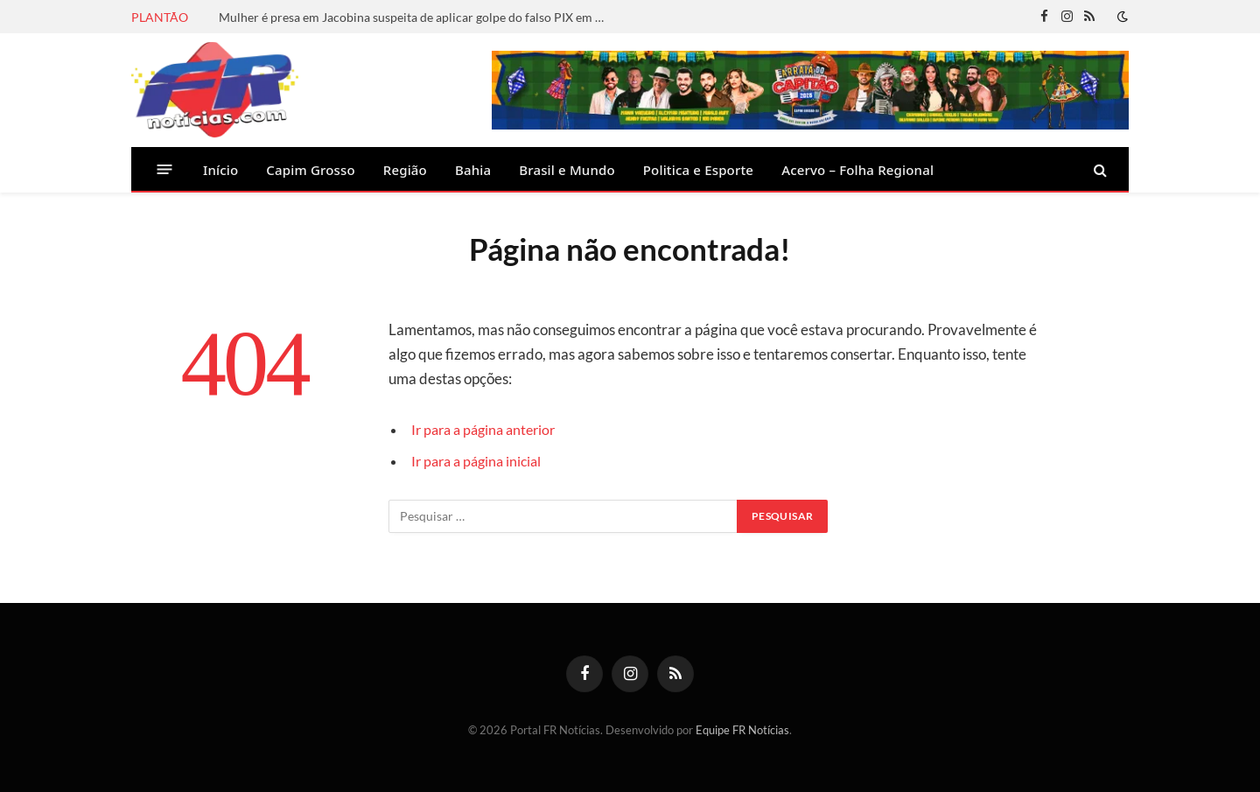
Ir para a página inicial (480, 461)
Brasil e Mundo (567, 170)
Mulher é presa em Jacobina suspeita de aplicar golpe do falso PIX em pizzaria (415, 17)
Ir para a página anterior (488, 429)
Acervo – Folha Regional (857, 170)
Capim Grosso (310, 170)
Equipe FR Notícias (742, 730)
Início (220, 170)
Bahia (473, 170)
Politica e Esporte (698, 170)
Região (405, 170)
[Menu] (165, 169)
